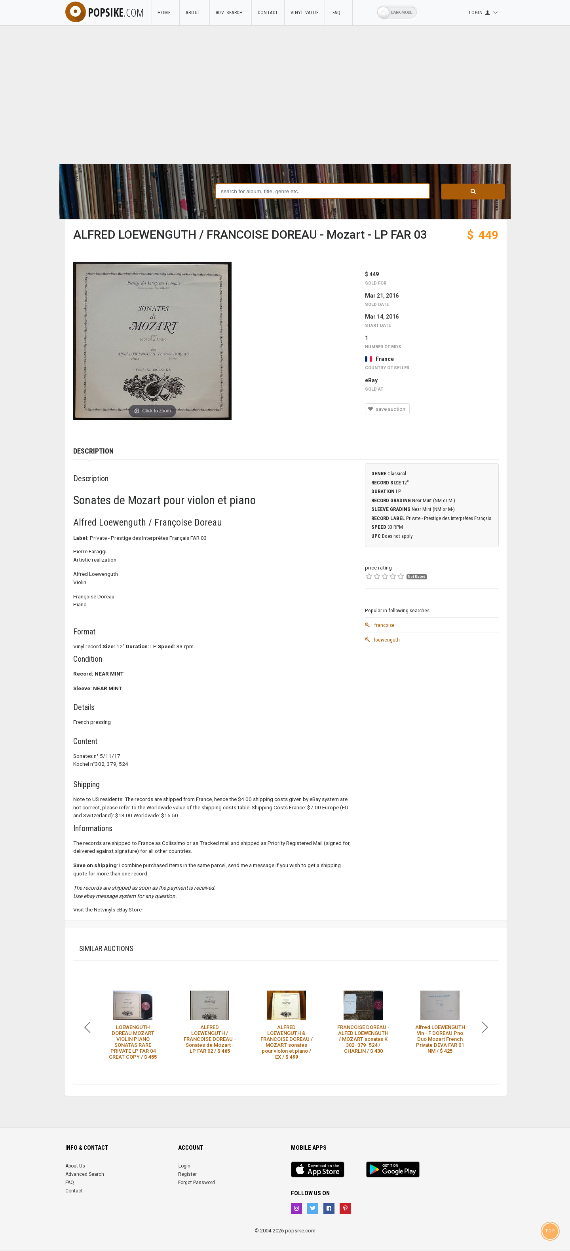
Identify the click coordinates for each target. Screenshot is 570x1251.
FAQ (338, 12)
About (194, 12)
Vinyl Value (305, 12)
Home (165, 12)
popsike (104, 12)
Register (187, 1174)
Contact (268, 12)
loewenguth (382, 639)
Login (184, 1166)
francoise (380, 625)
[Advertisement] (285, 104)
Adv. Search (231, 12)
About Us (75, 1166)
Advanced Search (84, 1174)
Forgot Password (196, 1182)
